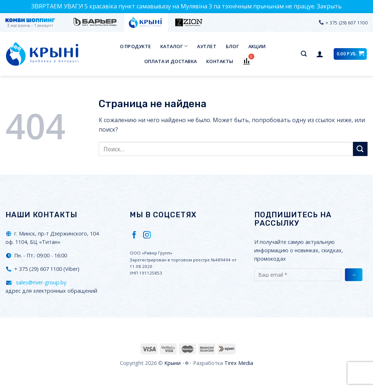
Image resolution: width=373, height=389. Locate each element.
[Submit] (360, 149)
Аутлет (206, 46)
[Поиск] (304, 54)
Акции (257, 46)
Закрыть (329, 6)
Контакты (219, 61)
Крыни (172, 362)
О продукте (135, 46)
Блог (232, 46)
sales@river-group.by (40, 282)
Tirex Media (238, 362)
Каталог (174, 46)
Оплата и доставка (170, 61)
